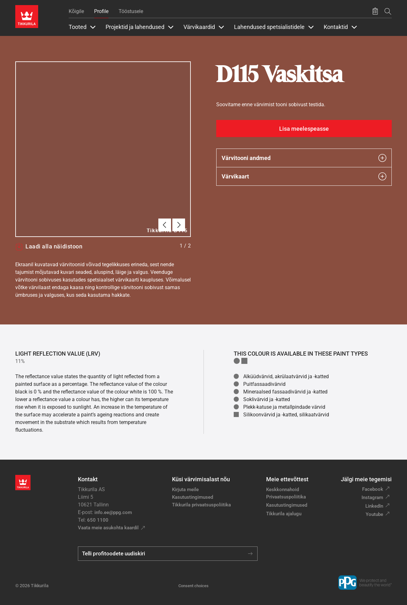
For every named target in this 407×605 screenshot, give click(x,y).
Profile (101, 11)
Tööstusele (131, 11)
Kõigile (76, 11)
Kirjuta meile (185, 489)
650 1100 (97, 520)
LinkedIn (374, 506)
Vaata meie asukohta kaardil (108, 528)
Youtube (374, 514)
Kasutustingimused (192, 497)
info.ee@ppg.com (113, 512)
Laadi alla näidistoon (48, 246)
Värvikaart (304, 176)
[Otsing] (388, 11)
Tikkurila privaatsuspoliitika (201, 505)
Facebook (372, 489)
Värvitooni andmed (304, 158)
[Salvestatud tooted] (375, 11)
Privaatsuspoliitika (286, 497)
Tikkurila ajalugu (283, 514)
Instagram (372, 497)
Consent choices (193, 585)
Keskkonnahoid (282, 489)
